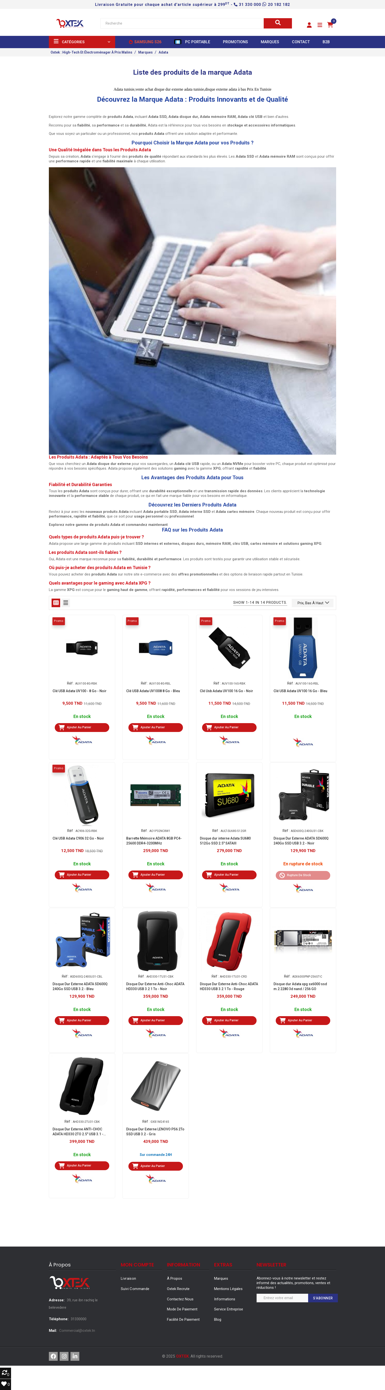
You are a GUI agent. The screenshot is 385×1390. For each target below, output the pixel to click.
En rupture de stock (303, 864)
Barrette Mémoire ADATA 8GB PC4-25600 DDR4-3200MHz (154, 840)
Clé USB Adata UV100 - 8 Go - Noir (80, 691)
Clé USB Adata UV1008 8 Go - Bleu (153, 691)
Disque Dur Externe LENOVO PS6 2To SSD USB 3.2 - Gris (155, 1131)
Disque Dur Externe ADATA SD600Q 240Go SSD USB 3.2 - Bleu (80, 986)
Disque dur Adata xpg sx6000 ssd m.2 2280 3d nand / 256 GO (300, 986)
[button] (309, 25)
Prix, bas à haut (313, 602)
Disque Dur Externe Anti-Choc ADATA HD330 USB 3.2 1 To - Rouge (229, 986)
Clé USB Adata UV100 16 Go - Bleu (300, 691)
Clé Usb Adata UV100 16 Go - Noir (226, 691)
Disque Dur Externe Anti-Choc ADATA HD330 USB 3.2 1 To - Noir (155, 986)
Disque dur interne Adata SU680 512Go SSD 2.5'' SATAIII (225, 840)
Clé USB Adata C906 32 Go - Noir (78, 838)
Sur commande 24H (156, 1155)
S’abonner (323, 1298)
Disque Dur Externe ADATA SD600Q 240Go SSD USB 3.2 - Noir (301, 840)
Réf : (70, 683)
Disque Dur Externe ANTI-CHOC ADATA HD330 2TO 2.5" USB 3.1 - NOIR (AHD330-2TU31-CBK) (78, 1132)
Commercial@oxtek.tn (77, 1330)
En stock (82, 716)
